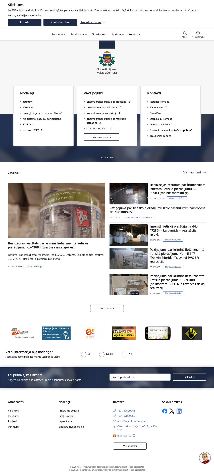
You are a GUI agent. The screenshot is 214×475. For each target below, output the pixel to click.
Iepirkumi (13, 416)
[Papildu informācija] (134, 435)
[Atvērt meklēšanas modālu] (185, 35)
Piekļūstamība (66, 416)
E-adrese (122, 435)
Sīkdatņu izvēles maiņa (71, 426)
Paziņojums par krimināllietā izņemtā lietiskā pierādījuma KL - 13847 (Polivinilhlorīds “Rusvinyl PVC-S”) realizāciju (177, 256)
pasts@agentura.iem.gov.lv (132, 421)
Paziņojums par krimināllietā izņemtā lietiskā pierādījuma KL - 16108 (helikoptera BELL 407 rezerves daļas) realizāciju (177, 282)
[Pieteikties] (189, 377)
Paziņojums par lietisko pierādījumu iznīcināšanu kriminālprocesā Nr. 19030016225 (157, 210)
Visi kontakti (130, 446)
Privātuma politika (69, 410)
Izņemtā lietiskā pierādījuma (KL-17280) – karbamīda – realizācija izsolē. (174, 230)
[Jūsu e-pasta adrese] (140, 377)
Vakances (13, 410)
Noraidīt (24, 22)
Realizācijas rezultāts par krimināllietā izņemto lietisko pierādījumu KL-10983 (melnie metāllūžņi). (177, 189)
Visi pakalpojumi (102, 137)
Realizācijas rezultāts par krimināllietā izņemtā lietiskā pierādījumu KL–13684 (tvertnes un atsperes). (48, 245)
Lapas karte (65, 421)
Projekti (12, 421)
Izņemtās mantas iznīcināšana (138, 217)
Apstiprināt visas (60, 22)
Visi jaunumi (107, 308)
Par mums (14, 426)
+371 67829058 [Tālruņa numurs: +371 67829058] (126, 415)
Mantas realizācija (34, 266)
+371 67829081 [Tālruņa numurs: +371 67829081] (126, 410)
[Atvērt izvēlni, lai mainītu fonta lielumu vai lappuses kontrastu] (198, 35)
